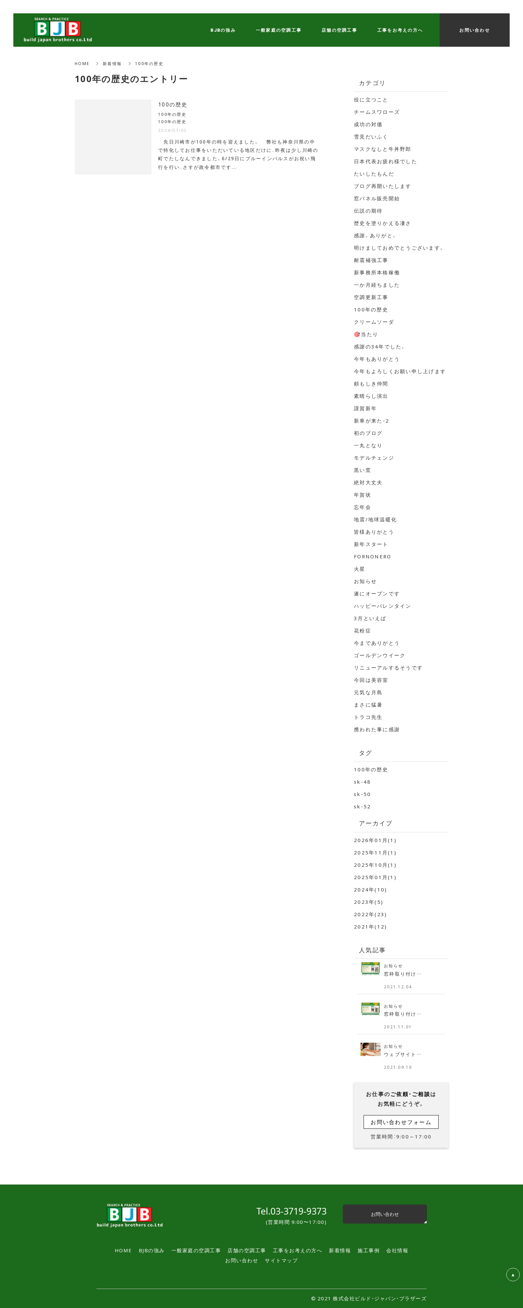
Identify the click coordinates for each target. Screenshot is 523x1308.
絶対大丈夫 (368, 482)
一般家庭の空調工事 (279, 30)
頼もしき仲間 (371, 383)
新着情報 (112, 63)
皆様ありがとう (374, 531)
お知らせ (365, 581)
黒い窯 (362, 470)
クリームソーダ (374, 321)
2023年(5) (368, 901)
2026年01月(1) (375, 840)
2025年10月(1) (375, 864)
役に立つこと (371, 99)
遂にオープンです (377, 593)
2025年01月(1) (375, 877)
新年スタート (371, 544)
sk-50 (362, 794)
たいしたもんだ (374, 173)
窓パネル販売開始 (377, 198)
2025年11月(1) (375, 852)
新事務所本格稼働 (377, 272)
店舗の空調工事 (339, 30)
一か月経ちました (377, 284)
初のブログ (368, 433)
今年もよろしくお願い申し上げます (400, 371)
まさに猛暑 (368, 704)
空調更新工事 (371, 297)
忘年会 (362, 507)
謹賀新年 (365, 408)
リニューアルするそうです (388, 667)
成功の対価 (368, 124)
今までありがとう (377, 642)
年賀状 (362, 494)
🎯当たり (366, 334)
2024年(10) (370, 889)
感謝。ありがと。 (375, 235)
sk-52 (362, 806)
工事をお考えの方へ (400, 30)
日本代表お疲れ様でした (385, 161)
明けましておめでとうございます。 (399, 247)
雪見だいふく (371, 136)
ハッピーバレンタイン (383, 605)
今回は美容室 (371, 680)
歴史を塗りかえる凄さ (383, 223)
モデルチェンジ (374, 457)
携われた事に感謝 (377, 729)
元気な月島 (368, 692)
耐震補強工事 (371, 260)
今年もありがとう (377, 358)
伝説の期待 (368, 210)
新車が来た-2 (371, 420)
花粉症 (362, 630)
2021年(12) (370, 926)
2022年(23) (370, 914)
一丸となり (368, 445)
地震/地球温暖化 (375, 519)
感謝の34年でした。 (380, 346)
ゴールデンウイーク (380, 655)
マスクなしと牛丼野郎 (383, 149)
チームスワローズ (377, 111)
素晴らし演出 (371, 396)
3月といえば (370, 618)
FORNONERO (372, 556)
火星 (360, 568)
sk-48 (362, 781)
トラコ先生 (368, 717)
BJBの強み (223, 30)
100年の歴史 (371, 309)
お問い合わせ (385, 1214)
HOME (82, 63)
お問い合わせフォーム (401, 1122)
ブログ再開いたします (383, 186)
